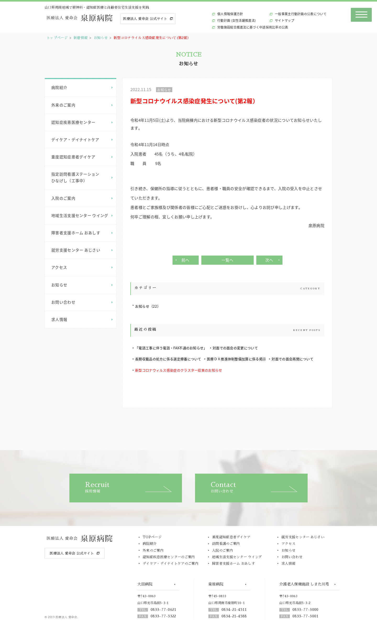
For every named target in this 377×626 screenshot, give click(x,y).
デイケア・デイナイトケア (75, 139)
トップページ (57, 38)
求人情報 (59, 319)
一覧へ (227, 260)
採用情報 (133, 487)
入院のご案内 (63, 198)
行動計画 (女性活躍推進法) (236, 20)
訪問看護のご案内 (226, 543)
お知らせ (101, 38)
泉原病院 (215, 584)
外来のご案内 (63, 105)
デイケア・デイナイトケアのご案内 (170, 563)
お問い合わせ (63, 302)
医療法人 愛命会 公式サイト (145, 18)
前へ (185, 260)
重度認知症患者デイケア (73, 157)
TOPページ (152, 537)
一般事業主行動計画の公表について (300, 14)
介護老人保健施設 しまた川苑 (304, 584)
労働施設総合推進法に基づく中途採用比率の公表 (252, 27)
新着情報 (80, 38)
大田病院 (144, 584)
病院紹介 (59, 87)
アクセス (59, 267)
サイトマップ (284, 20)
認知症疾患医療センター (73, 122)
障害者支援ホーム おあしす (75, 233)
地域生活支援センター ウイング (79, 215)
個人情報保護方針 (230, 14)
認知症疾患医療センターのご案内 (169, 557)
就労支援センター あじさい (75, 250)
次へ (269, 260)
